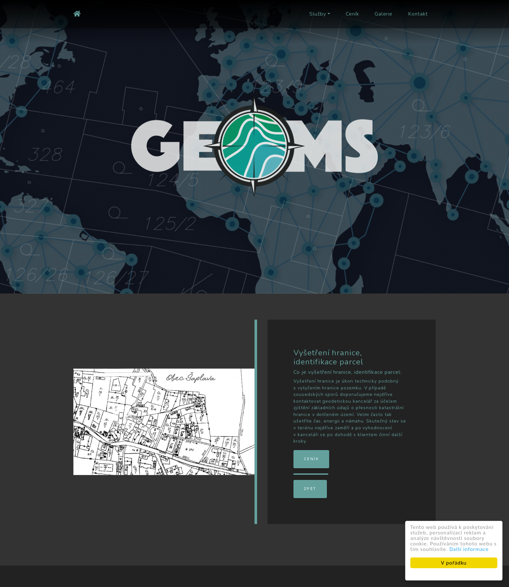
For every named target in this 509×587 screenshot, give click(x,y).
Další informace (469, 549)
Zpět (310, 489)
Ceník (352, 14)
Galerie (384, 14)
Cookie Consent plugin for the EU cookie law (454, 574)
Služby (317, 14)
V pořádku (454, 562)
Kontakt (418, 14)
